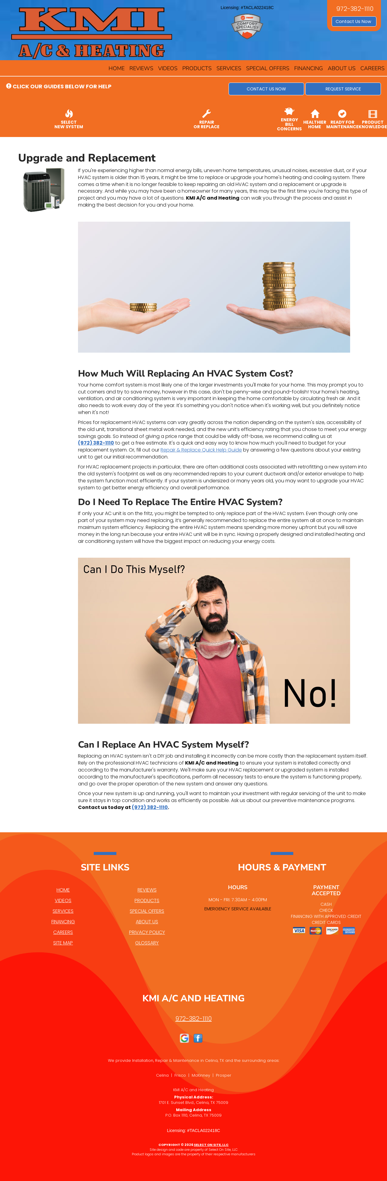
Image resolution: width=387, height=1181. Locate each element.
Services (228, 68)
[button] (266, 89)
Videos (167, 68)
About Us (342, 68)
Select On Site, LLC (211, 1144)
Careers (372, 68)
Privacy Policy (147, 932)
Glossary (147, 942)
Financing (308, 68)
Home (117, 68)
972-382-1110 (193, 1018)
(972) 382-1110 (96, 442)
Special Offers (267, 68)
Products (197, 68)
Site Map (63, 942)
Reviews (141, 68)
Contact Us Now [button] (354, 21)
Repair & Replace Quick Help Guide (201, 449)
